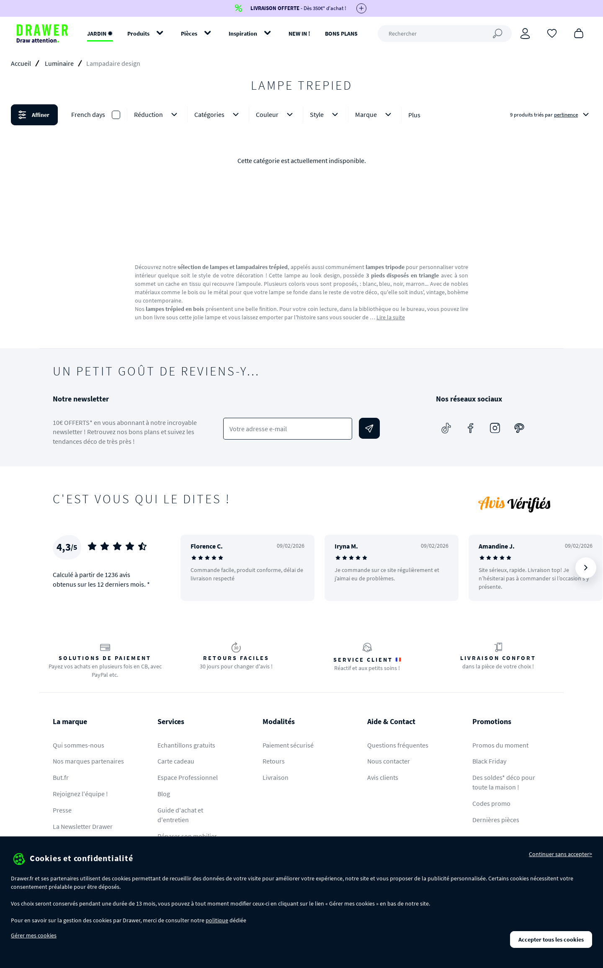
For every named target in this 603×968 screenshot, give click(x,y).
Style (325, 114)
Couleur (276, 114)
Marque (374, 114)
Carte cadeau (175, 761)
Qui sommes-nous (78, 745)
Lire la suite (390, 317)
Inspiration (243, 33)
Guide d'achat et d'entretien (180, 815)
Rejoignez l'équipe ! (80, 793)
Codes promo (491, 803)
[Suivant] (585, 567)
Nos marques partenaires (88, 761)
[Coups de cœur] (552, 32)
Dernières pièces (495, 819)
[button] (301, 115)
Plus (414, 115)
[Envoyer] (369, 428)
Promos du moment (500, 745)
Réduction (157, 114)
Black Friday (489, 761)
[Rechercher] (445, 33)
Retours (274, 761)
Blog (163, 793)
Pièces (189, 33)
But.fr (61, 777)
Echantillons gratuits (186, 745)
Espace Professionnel (187, 777)
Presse (62, 810)
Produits (138, 33)
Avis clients (382, 777)
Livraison (276, 777)
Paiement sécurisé (288, 745)
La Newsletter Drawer (83, 826)
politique (217, 920)
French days (88, 114)
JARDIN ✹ (100, 33)
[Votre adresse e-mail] (288, 429)
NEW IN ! (299, 33)
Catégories (218, 114)
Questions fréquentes (397, 745)
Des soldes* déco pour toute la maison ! (503, 782)
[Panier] (578, 32)
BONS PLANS (341, 33)
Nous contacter (388, 761)
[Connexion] (525, 33)
